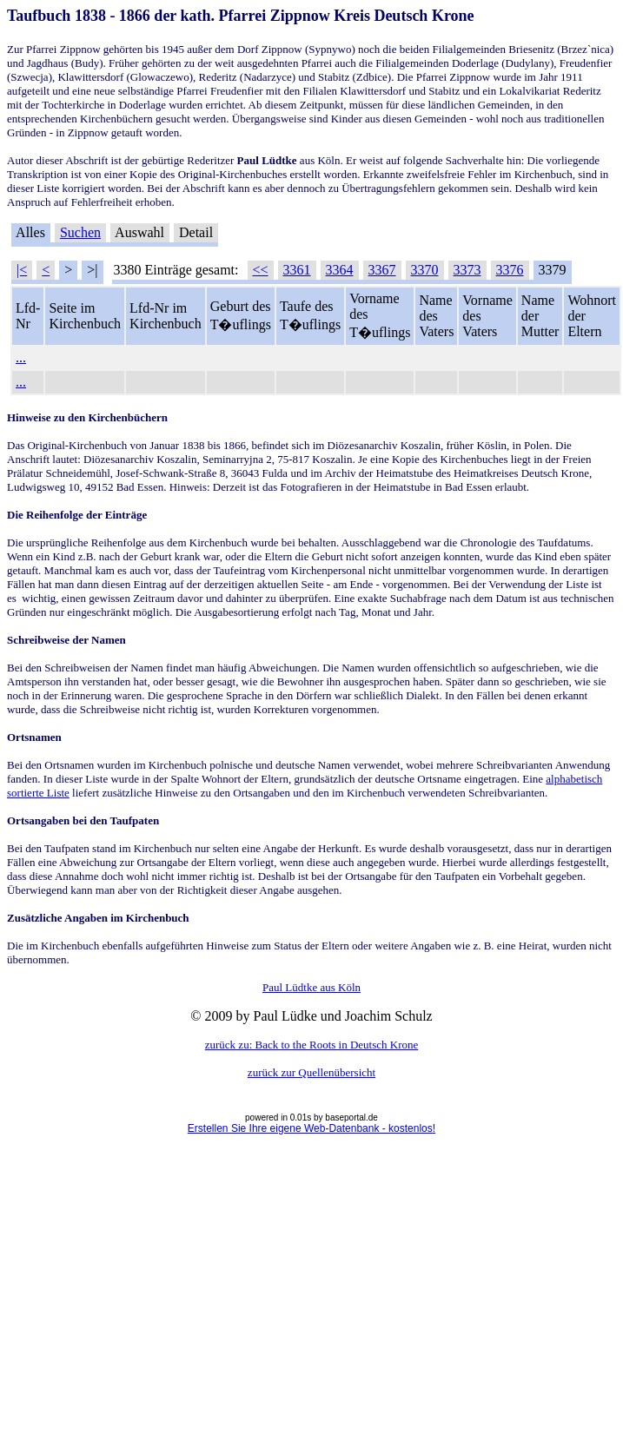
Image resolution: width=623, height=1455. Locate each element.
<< (260, 269)
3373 (467, 269)
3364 (340, 269)
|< (22, 269)
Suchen (80, 232)
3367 (382, 269)
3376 (510, 269)
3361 (297, 269)
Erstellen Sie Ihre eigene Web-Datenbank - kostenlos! (311, 1128)
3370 (425, 269)
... (21, 357)
